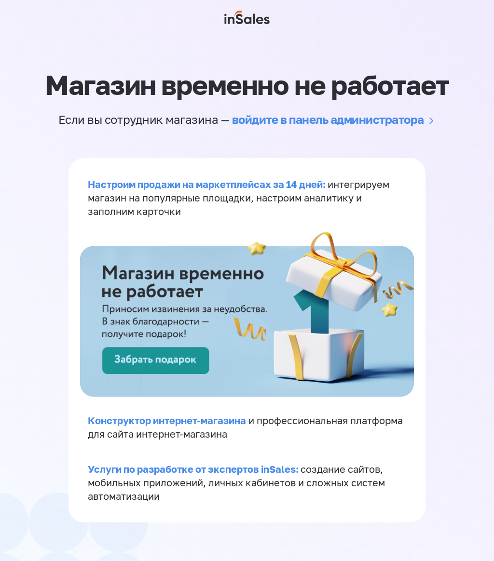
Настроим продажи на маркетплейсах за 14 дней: (208, 184)
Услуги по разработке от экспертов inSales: (194, 469)
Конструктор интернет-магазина (167, 420)
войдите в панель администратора (328, 119)
